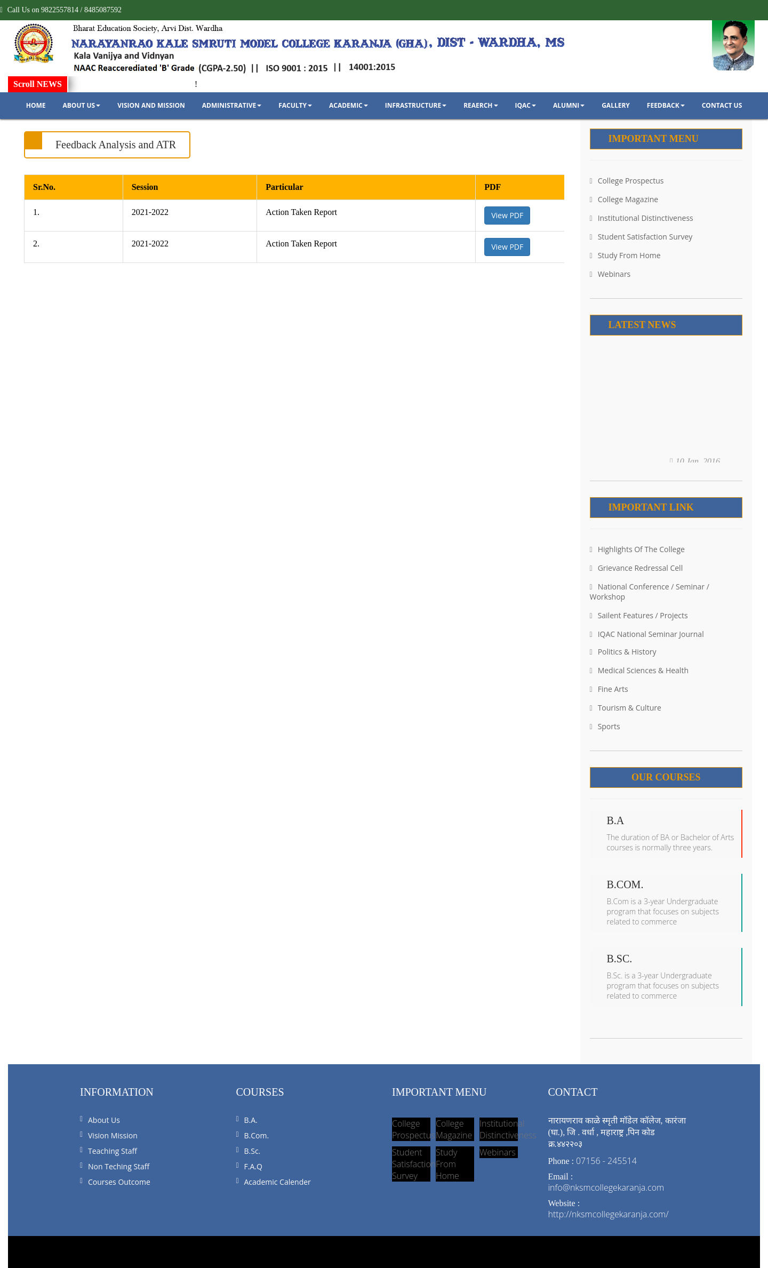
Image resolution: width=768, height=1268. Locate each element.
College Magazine (624, 199)
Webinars (610, 274)
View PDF (507, 215)
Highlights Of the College (637, 549)
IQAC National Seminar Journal (647, 634)
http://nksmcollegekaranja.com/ (608, 1214)
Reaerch (480, 105)
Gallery (616, 105)
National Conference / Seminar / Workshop (649, 591)
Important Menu (654, 138)
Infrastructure (415, 105)
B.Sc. (252, 1151)
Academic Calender (277, 1182)
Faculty (295, 105)
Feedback (666, 105)
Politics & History (623, 652)
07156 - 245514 (606, 1161)
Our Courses (666, 777)
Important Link (651, 507)
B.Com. (256, 1135)
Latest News (642, 325)
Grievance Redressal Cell (636, 568)
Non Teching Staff (118, 1166)
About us (104, 1120)
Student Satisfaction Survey (641, 237)
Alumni (569, 105)
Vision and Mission (151, 105)
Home (36, 105)
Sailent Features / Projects (639, 615)
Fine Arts (609, 689)
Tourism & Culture (625, 708)
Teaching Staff (112, 1151)
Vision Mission (113, 1135)
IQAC (525, 105)
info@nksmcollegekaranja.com (606, 1187)
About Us (81, 105)
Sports (605, 726)
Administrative (231, 105)
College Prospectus (627, 181)
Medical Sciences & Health (639, 670)
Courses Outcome (119, 1182)
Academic (348, 105)
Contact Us (722, 105)
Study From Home (625, 255)
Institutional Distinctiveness (641, 218)
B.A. (251, 1120)
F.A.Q (253, 1166)
